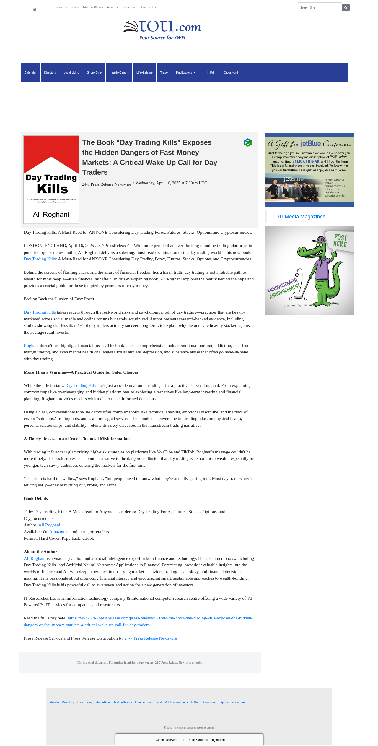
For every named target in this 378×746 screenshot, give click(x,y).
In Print (211, 72)
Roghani (31, 347)
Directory (50, 72)
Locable (191, 729)
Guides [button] (129, 7)
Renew (75, 7)
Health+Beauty (119, 72)
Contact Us (148, 7)
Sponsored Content (232, 704)
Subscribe (61, 7)
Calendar (31, 72)
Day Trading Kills (40, 260)
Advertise (113, 7)
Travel (164, 72)
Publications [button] (186, 72)
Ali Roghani (49, 526)
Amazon (56, 533)
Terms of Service (205, 729)
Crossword (231, 72)
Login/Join (218, 740)
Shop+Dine (94, 72)
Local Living (71, 72)
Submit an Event (166, 740)
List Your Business (195, 740)
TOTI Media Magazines (299, 217)
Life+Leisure (144, 72)
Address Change (93, 7)
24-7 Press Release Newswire (150, 639)
